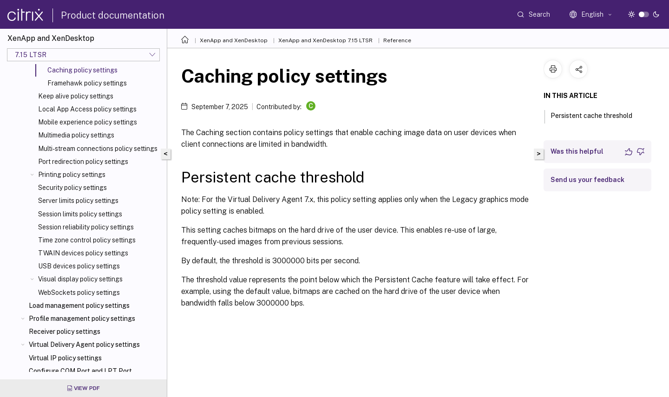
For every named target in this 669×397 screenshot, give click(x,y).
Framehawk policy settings (87, 83)
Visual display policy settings (80, 279)
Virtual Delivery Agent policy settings (84, 344)
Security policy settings (72, 187)
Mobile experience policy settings (87, 122)
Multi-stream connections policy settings (97, 148)
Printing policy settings (71, 174)
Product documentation (112, 15)
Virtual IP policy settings (65, 358)
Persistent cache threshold (597, 114)
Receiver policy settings (64, 331)
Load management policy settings (79, 305)
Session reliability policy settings (86, 227)
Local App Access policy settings (87, 109)
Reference (397, 40)
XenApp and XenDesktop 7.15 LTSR (325, 40)
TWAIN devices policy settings (83, 253)
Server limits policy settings (78, 200)
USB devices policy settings (79, 266)
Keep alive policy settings (75, 96)
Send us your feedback (587, 179)
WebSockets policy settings (79, 292)
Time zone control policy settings (87, 240)
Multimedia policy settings (76, 135)
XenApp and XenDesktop (234, 40)
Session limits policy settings (80, 214)
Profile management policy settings (82, 318)
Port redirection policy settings (83, 161)
